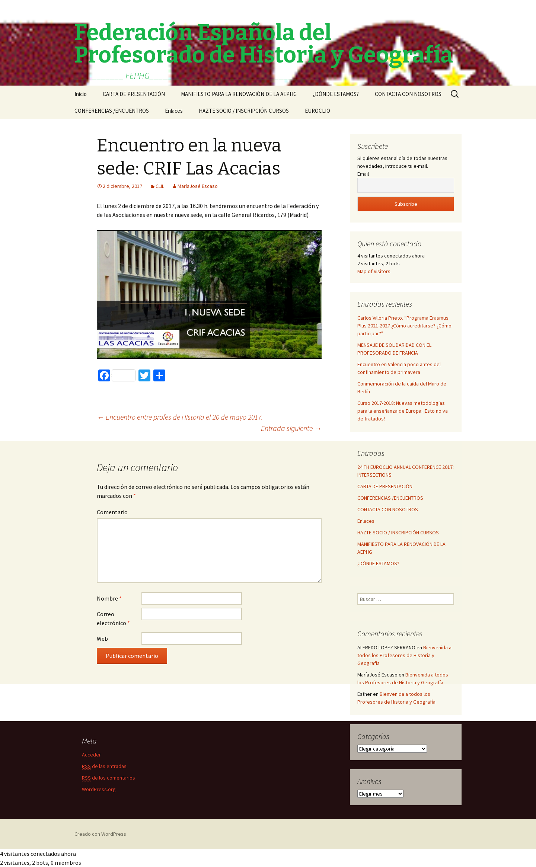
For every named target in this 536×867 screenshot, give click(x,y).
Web (102, 638)
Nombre (109, 598)
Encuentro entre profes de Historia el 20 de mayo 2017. (180, 417)
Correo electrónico (113, 618)
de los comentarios (108, 777)
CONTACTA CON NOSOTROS (408, 93)
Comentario (112, 512)
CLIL (160, 186)
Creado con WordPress (100, 834)
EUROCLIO (317, 110)
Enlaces (174, 110)
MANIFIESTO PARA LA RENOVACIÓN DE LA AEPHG (239, 93)
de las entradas (104, 766)
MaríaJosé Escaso (198, 186)
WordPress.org (99, 789)
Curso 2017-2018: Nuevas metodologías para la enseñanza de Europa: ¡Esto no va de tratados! (402, 411)
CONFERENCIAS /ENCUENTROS (111, 110)
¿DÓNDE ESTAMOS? (336, 93)
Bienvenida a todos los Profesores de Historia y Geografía (404, 655)
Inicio (80, 93)
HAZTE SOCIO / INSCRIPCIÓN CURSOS (244, 110)
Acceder (91, 754)
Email (363, 173)
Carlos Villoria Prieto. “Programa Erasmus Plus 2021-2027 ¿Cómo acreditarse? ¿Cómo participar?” (404, 325)
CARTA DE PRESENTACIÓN (134, 93)
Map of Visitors (373, 271)
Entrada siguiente (291, 428)
